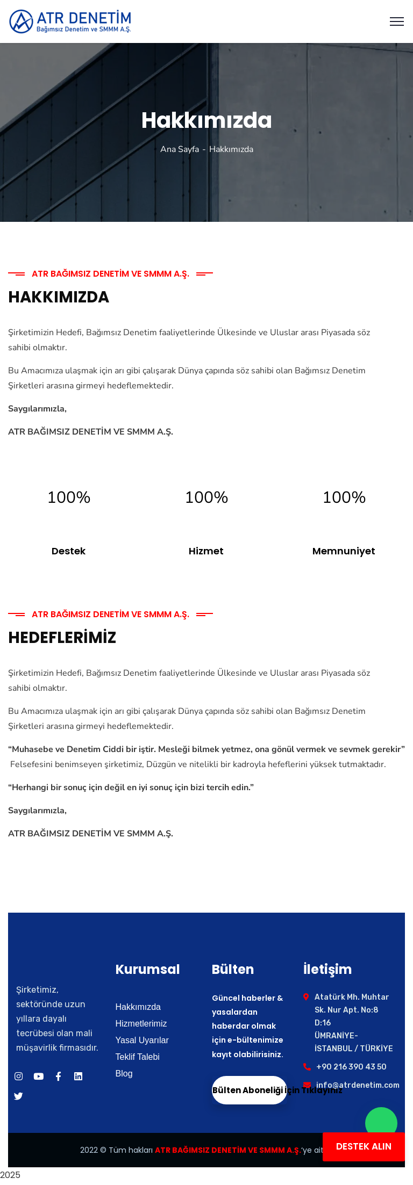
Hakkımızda (138, 1006)
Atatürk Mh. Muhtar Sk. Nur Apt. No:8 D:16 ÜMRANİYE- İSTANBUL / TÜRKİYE (354, 1023)
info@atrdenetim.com (358, 1085)
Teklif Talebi (138, 1056)
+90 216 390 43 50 (351, 1067)
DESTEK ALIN (363, 1146)
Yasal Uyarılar (142, 1040)
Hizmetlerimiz (141, 1023)
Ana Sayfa (179, 149)
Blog (124, 1073)
